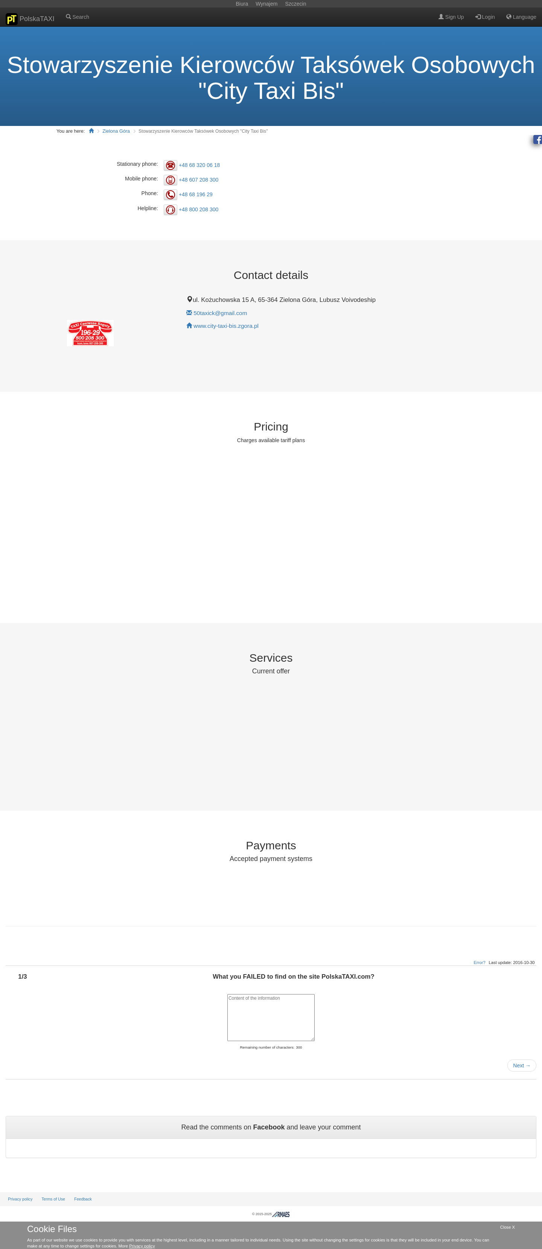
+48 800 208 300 (199, 209)
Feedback (83, 1199)
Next (522, 1066)
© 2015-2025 (271, 1214)
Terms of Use (53, 1199)
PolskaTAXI (30, 19)
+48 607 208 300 (199, 180)
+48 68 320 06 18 (199, 165)
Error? (480, 962)
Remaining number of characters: (267, 1047)
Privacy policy (20, 1199)
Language (521, 17)
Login (485, 17)
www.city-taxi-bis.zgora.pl (226, 326)
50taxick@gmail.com (220, 313)
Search (77, 17)
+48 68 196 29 (196, 194)
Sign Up (451, 17)
